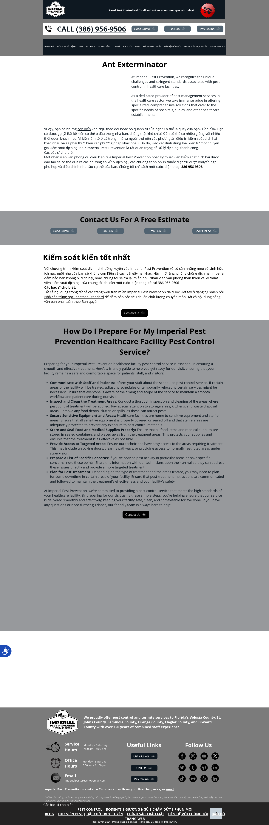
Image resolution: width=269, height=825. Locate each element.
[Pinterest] (204, 767)
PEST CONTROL (90, 809)
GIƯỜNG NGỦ (137, 809)
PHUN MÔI (183, 809)
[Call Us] (177, 29)
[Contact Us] (134, 313)
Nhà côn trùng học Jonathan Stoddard (74, 297)
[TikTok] (182, 778)
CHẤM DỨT (161, 809)
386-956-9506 (168, 282)
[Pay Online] (210, 29)
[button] (217, 47)
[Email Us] (157, 231)
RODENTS (114, 809)
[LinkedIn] (215, 767)
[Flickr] (193, 778)
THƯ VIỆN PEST (70, 814)
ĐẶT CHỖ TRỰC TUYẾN (104, 814)
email (170, 789)
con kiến (84, 129)
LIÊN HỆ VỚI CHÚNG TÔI (188, 814)
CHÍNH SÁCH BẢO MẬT (145, 814)
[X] (215, 756)
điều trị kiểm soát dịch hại (196, 138)
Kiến (110, 273)
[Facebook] (182, 756)
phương (164, 138)
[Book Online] (205, 231)
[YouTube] (204, 756)
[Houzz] (215, 778)
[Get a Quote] (145, 29)
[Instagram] (193, 756)
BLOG (49, 814)
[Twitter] (182, 767)
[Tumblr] (193, 767)
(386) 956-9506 (101, 29)
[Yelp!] (204, 778)
